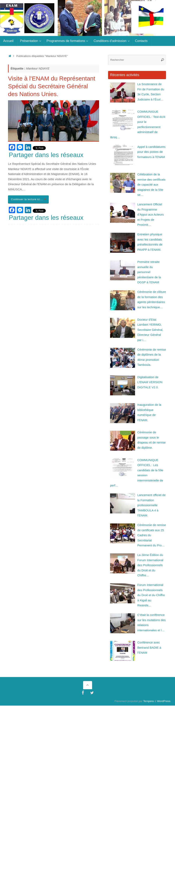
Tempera (148, 701)
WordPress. (164, 701)
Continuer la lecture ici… (29, 199)
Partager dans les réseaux (46, 155)
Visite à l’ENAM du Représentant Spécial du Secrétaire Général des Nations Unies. (51, 86)
